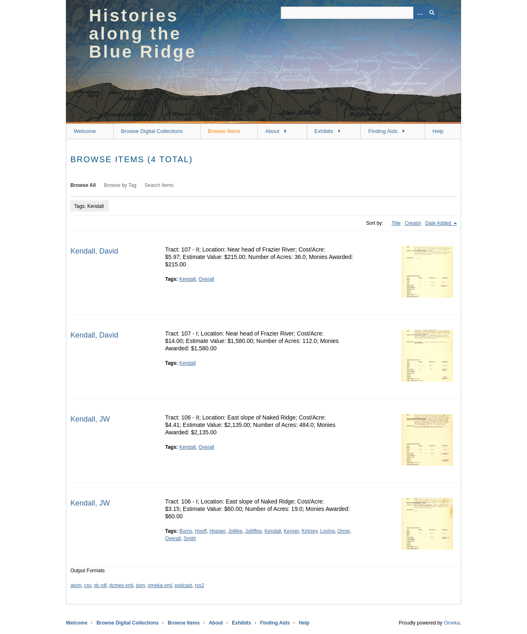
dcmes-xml (121, 585)
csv (87, 585)
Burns (185, 531)
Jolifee (235, 531)
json (140, 585)
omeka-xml (160, 585)
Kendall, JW (90, 419)
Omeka (452, 623)
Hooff (201, 531)
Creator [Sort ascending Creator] (413, 223)
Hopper (218, 531)
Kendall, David (94, 251)
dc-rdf (100, 585)
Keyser (291, 531)
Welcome (85, 131)
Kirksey (309, 531)
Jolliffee (253, 531)
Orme (344, 531)
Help (438, 131)
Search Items (159, 185)
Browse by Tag (120, 185)
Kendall (187, 279)
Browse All (83, 185)
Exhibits (324, 131)
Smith (190, 538)
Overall (206, 279)
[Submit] (432, 13)
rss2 (199, 585)
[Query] (359, 13)
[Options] (419, 13)
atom (76, 585)
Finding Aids (382, 131)
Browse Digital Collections (152, 131)
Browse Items (224, 131)
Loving (327, 531)
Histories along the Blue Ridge (142, 33)
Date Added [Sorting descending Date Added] (438, 223)
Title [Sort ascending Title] (396, 223)
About (272, 131)
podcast (183, 585)
